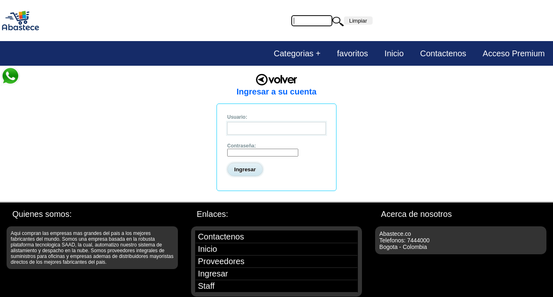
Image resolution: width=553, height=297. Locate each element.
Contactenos (443, 53)
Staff (206, 285)
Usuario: (237, 117)
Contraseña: (241, 146)
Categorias (293, 53)
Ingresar (213, 273)
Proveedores (221, 261)
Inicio (394, 53)
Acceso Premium (514, 53)
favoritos (352, 53)
